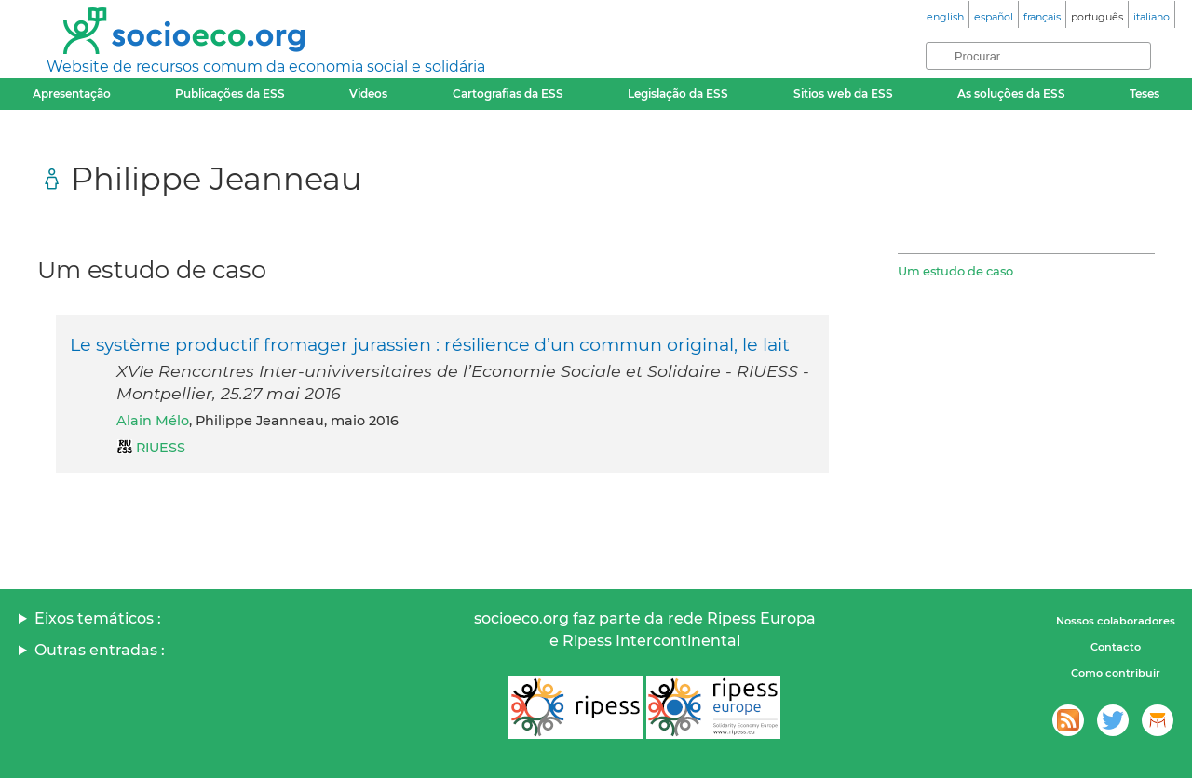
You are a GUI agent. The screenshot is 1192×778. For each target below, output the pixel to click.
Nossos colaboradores (1115, 620)
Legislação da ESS (678, 94)
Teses (1144, 94)
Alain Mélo (152, 420)
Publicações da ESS (230, 94)
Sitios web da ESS (843, 94)
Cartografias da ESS (508, 94)
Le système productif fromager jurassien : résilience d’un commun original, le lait (430, 344)
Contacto (1115, 646)
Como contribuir (1115, 672)
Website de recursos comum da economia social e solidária (266, 66)
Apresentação (72, 94)
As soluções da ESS (1011, 94)
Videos (368, 94)
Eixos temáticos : (97, 618)
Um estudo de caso (955, 270)
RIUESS (160, 447)
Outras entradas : (99, 650)
